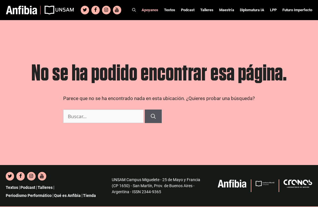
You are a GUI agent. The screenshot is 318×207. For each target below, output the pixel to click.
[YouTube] (117, 10)
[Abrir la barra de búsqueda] (134, 10)
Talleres (206, 10)
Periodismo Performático (29, 195)
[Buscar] (153, 116)
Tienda (89, 195)
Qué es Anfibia (67, 195)
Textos (169, 10)
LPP (273, 10)
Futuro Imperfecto (297, 10)
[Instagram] (106, 10)
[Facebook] (95, 10)
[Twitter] (85, 10)
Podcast (187, 10)
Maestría (226, 10)
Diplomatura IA (252, 10)
